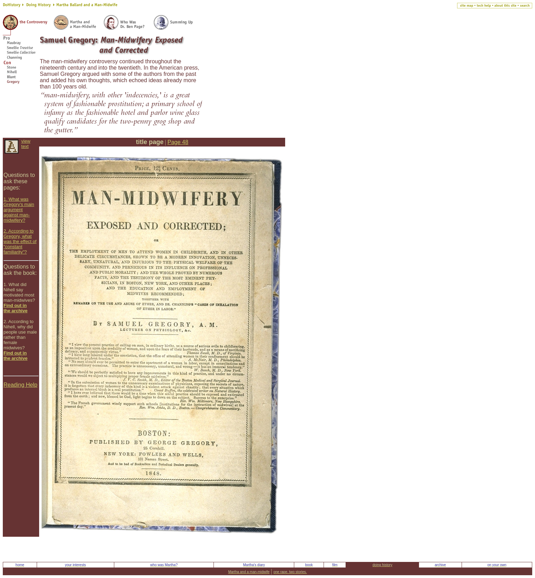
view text (25, 143)
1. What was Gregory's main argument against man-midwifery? (18, 210)
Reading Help (20, 385)
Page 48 (177, 142)
